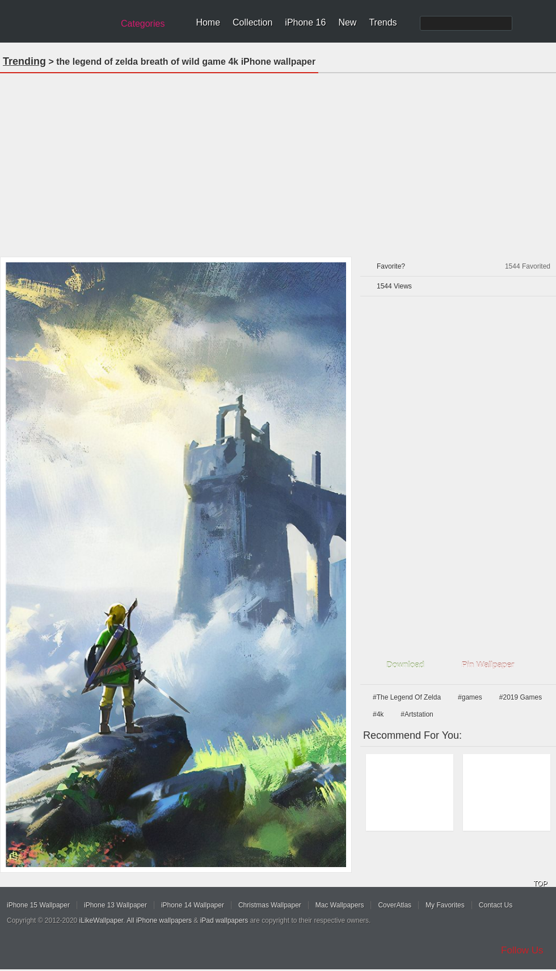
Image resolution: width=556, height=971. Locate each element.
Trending (24, 61)
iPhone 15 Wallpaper (38, 905)
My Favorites (445, 905)
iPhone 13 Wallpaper (115, 905)
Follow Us (522, 950)
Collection (252, 22)
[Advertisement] (278, 161)
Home (208, 22)
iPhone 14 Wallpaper (192, 905)
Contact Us (495, 905)
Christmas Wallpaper (269, 905)
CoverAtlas (394, 905)
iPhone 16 (305, 22)
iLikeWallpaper (101, 920)
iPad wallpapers (224, 920)
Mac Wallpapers (339, 905)
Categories (143, 23)
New (347, 22)
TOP (540, 884)
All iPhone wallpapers (159, 920)
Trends (383, 22)
